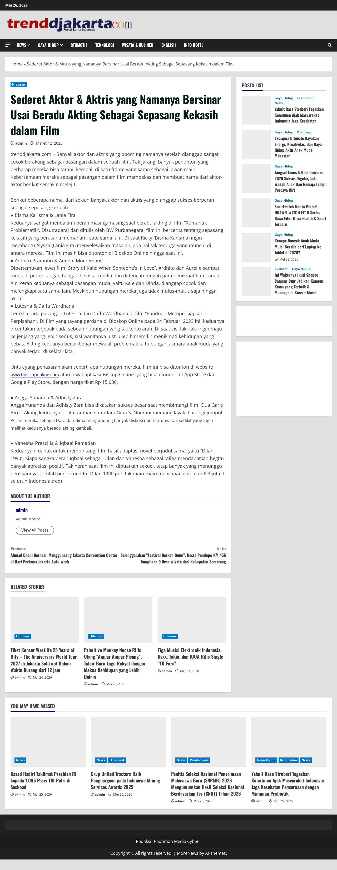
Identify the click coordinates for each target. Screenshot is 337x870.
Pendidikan (199, 770)
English (168, 45)
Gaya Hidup (48, 45)
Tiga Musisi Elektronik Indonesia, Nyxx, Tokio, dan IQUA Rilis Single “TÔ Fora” (190, 667)
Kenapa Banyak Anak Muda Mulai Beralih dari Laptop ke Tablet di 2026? (298, 246)
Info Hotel (193, 45)
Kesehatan (305, 98)
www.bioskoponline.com (38, 374)
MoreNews (187, 864)
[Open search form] (330, 45)
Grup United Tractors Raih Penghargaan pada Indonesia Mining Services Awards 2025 (125, 791)
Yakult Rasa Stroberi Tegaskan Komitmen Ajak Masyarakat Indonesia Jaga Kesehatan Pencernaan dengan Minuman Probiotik (300, 121)
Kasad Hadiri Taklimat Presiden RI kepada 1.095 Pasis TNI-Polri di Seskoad (43, 791)
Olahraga (304, 132)
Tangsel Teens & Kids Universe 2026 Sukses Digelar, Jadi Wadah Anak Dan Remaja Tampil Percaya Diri (300, 181)
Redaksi (143, 851)
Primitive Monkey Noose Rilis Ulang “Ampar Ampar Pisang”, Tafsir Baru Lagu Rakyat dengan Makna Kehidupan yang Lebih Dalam (114, 673)
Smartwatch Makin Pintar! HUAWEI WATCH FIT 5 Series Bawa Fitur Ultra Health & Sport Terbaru (298, 215)
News (21, 45)
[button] (8, 45)
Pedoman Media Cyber (176, 851)
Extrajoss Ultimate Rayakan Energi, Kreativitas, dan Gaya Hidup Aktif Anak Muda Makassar (299, 147)
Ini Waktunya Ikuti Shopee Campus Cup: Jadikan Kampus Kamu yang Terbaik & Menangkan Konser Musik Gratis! (300, 287)
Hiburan (18, 84)
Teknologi (104, 45)
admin (21, 143)
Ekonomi (282, 269)
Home (17, 64)
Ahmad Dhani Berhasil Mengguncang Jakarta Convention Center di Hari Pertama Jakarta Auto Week (64, 556)
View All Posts (34, 530)
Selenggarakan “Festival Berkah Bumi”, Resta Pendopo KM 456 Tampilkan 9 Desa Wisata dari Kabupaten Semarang (172, 560)
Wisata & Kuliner (137, 45)
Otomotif (79, 45)
